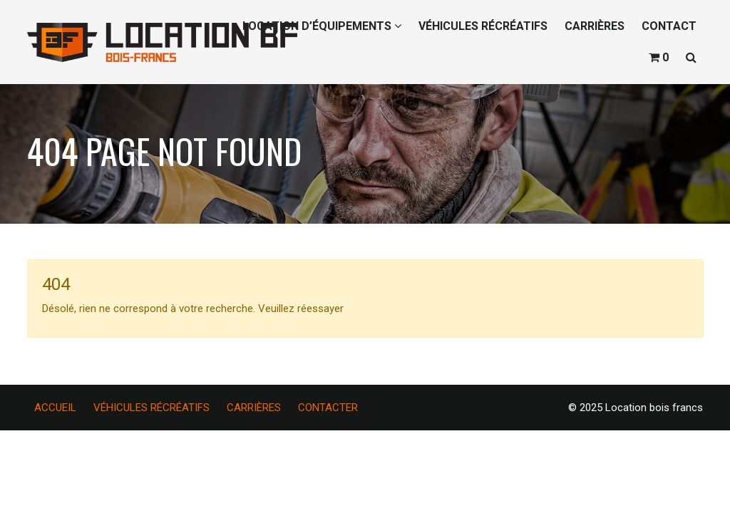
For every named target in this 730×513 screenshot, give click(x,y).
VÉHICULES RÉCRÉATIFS (483, 26)
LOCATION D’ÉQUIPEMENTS (321, 26)
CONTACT (669, 26)
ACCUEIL (55, 407)
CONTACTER (328, 407)
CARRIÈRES (594, 26)
